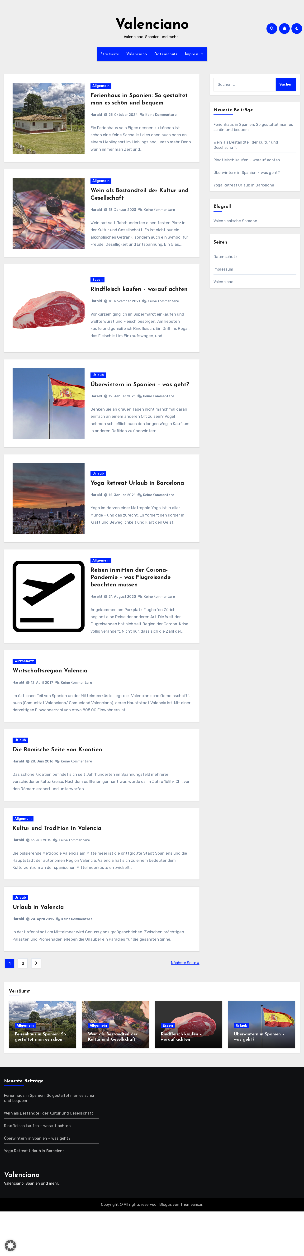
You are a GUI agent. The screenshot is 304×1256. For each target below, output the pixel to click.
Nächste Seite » (185, 1007)
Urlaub (98, 387)
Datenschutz (166, 54)
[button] (10, 1245)
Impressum (194, 54)
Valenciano (152, 25)
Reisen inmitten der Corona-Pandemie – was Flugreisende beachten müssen (131, 602)
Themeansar (191, 1249)
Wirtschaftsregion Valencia (52, 700)
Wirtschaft (26, 690)
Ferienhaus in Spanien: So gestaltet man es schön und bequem (40, 1084)
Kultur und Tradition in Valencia (59, 866)
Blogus (165, 1249)
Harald (96, 117)
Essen (98, 291)
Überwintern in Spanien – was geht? (247, 172)
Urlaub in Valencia (40, 949)
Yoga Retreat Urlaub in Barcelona (138, 503)
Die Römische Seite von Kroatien (59, 783)
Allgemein (101, 88)
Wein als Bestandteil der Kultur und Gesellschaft (48, 1157)
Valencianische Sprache (235, 221)
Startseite (109, 54)
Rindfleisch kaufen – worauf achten (139, 301)
